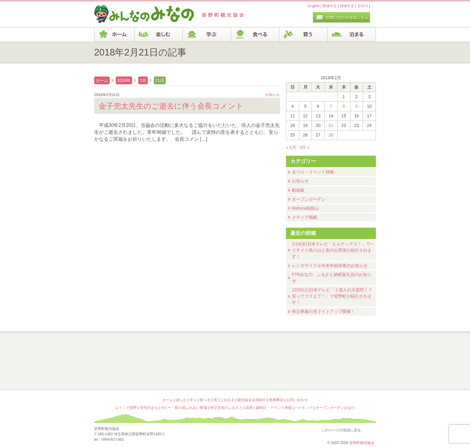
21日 (159, 80)
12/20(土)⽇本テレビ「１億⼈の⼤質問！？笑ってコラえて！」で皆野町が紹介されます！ (332, 296)
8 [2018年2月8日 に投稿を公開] (344, 106)
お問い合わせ (297, 400)
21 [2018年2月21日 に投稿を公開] (331, 125)
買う (303, 34)
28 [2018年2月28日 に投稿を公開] (331, 135)
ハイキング (270, 374)
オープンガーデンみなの (341, 374)
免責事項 (276, 400)
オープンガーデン (309, 199)
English (314, 6)
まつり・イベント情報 (313, 172)
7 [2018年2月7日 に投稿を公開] (331, 106)
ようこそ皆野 (129, 348)
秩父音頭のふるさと (199, 374)
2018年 (124, 80)
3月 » (304, 147)
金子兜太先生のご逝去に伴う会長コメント (171, 106)
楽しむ (159, 34)
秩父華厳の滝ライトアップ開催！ (323, 311)
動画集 (298, 190)
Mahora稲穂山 (305, 208)
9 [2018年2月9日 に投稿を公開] (356, 106)
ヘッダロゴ (134, 14)
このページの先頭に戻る (370, 429)
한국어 (362, 6)
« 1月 (291, 147)
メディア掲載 (304, 217)
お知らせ (300, 180)
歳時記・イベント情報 (341, 348)
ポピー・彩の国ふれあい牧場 (129, 374)
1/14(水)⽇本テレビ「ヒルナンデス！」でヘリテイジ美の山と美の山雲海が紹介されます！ (333, 250)
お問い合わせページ (341, 17)
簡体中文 (347, 6)
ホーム (114, 34)
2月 (143, 80)
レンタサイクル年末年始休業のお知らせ (329, 265)
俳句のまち (199, 348)
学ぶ (207, 34)
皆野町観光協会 (361, 443)
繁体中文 (330, 6)
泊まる (352, 34)
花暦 (270, 348)
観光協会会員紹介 (251, 400)
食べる (255, 34)
